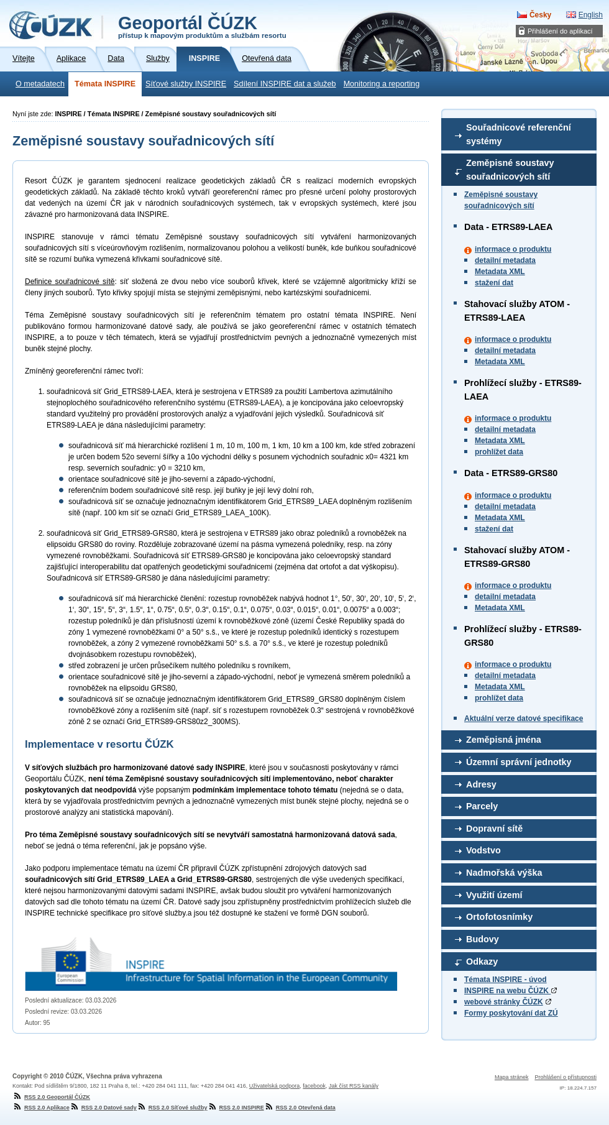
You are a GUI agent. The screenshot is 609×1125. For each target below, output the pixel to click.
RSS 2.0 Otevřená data (300, 1107)
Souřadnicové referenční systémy (518, 134)
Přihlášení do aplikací (560, 31)
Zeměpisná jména (503, 740)
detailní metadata (505, 260)
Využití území (494, 895)
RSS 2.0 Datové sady (103, 1107)
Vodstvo (483, 850)
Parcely (482, 806)
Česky (540, 15)
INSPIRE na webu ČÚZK (510, 990)
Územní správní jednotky (519, 762)
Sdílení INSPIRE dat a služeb (285, 84)
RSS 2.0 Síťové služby (172, 1107)
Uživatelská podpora (274, 1086)
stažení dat (494, 282)
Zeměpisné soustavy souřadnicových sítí (510, 169)
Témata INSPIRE (105, 84)
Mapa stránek (512, 1077)
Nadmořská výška (504, 873)
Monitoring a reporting (382, 84)
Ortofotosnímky (499, 917)
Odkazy (482, 962)
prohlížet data (499, 452)
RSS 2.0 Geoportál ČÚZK (51, 1097)
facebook (314, 1086)
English (591, 15)
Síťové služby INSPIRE (185, 84)
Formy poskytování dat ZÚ (511, 1013)
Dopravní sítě (494, 828)
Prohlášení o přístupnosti (565, 1077)
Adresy (481, 784)
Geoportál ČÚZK (202, 26)
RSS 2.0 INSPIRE (236, 1107)
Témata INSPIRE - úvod (505, 979)
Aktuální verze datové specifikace (523, 718)
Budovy (482, 939)
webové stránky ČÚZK (503, 1002)
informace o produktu (513, 249)
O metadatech (40, 84)
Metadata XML (500, 271)
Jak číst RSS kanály (353, 1086)
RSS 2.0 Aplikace (41, 1107)
